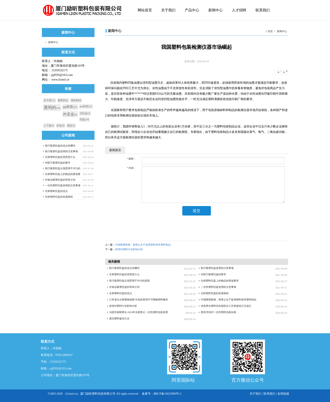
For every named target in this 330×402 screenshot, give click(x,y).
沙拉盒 (85, 113)
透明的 (52, 107)
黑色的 (76, 100)
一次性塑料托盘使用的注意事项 (218, 287)
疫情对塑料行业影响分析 (129, 249)
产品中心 (191, 14)
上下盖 (49, 125)
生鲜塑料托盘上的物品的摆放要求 (220, 280)
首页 (270, 31)
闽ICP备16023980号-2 (167, 393)
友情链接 (283, 393)
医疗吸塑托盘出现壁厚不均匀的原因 (129, 280)
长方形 (49, 100)
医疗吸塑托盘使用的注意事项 (217, 268)
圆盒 (71, 125)
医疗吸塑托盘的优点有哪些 (124, 268)
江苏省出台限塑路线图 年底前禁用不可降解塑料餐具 (138, 299)
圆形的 (63, 100)
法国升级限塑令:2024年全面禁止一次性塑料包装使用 (138, 312)
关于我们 (168, 14)
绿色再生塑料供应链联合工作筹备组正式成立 (226, 305)
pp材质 (70, 106)
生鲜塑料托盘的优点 (120, 293)
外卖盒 (70, 114)
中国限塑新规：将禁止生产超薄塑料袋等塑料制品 (143, 244)
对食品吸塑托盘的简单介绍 (124, 287)
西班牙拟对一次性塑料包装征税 (218, 312)
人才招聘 (239, 10)
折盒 (61, 125)
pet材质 (86, 106)
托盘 (84, 119)
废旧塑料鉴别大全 (119, 318)
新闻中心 (215, 10)
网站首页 (145, 10)
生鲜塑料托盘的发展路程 (215, 293)
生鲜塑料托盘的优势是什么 (124, 274)
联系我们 (262, 10)
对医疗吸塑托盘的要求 (213, 274)
